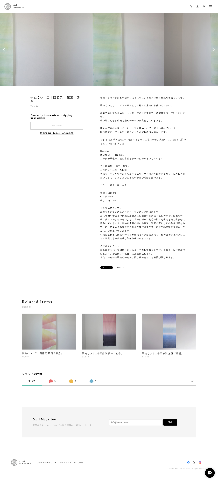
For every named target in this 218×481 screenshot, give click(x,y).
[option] (109, 49)
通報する (120, 268)
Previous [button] (5, 49)
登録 (170, 422)
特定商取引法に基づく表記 (71, 462)
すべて (32, 381)
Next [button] (213, 49)
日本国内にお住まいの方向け (57, 133)
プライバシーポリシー (46, 462)
